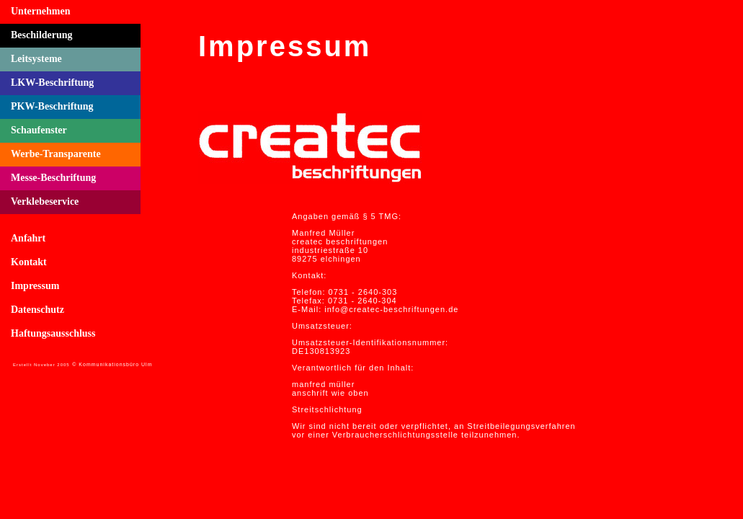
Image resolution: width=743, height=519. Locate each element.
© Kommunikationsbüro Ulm (112, 364)
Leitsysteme (36, 58)
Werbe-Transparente (56, 153)
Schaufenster (39, 130)
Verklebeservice (45, 201)
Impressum (35, 285)
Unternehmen (40, 11)
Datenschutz (37, 309)
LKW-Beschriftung (52, 82)
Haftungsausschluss (53, 333)
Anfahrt (28, 238)
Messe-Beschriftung (53, 177)
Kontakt (29, 262)
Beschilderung (42, 35)
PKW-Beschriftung (52, 106)
